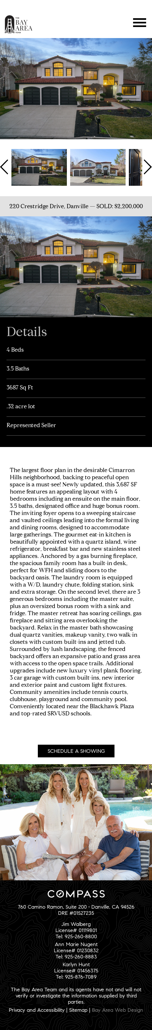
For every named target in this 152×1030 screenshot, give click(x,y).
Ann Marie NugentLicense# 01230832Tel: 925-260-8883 (76, 950)
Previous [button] (5, 166)
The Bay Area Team (19, 24)
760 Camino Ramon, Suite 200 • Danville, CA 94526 (76, 907)
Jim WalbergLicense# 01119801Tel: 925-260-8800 (76, 930)
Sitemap (78, 1010)
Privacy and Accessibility (37, 1010)
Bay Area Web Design (117, 1010)
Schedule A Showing (76, 751)
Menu (139, 22)
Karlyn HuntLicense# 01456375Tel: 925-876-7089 (76, 970)
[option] (39, 166)
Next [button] (147, 166)
